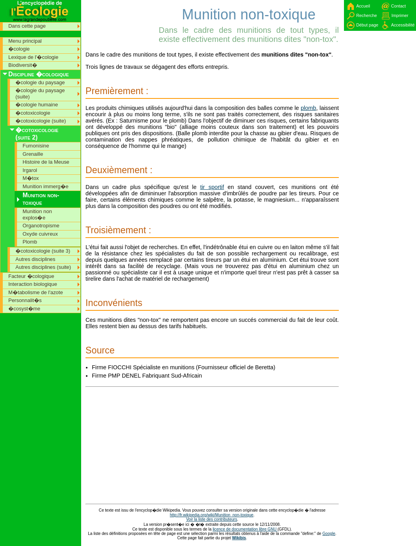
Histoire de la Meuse (46, 162)
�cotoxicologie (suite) (40, 121)
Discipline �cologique (38, 74)
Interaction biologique (32, 284)
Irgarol (30, 170)
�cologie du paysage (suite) (40, 93)
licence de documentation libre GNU (245, 529)
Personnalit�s (25, 300)
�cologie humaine (36, 105)
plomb (308, 108)
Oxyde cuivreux (40, 234)
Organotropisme (41, 226)
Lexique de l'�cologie (33, 57)
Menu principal (25, 41)
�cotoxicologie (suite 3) (42, 251)
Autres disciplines (35, 259)
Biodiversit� (22, 65)
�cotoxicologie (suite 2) (37, 134)
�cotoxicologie (32, 113)
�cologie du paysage (40, 82)
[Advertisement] (121, 18)
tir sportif (212, 187)
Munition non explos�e (37, 214)
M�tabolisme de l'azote (35, 292)
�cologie (19, 49)
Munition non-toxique (41, 199)
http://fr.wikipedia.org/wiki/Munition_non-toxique (211, 515)
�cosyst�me (24, 309)
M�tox (31, 178)
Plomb (30, 242)
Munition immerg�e (45, 186)
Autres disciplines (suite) (43, 267)
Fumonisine (36, 146)
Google (329, 533)
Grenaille (33, 154)
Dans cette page (27, 26)
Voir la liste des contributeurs (211, 519)
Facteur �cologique (31, 276)
